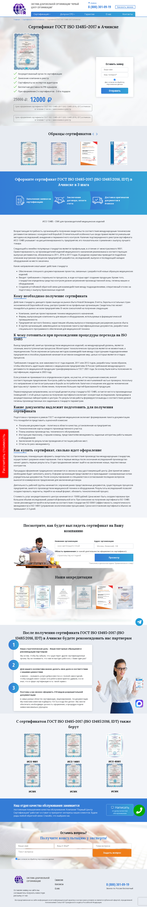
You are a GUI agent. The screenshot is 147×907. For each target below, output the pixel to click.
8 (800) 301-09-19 (99, 7)
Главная (17, 19)
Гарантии (89, 14)
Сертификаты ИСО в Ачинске (33, 19)
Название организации (66, 541)
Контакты (128, 14)
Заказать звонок (125, 7)
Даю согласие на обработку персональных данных (114, 83)
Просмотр (114, 557)
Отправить (114, 90)
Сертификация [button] (41, 14)
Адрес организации (104, 541)
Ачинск (93, 3)
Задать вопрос (112, 852)
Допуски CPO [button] (66, 14)
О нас (108, 14)
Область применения (91, 551)
